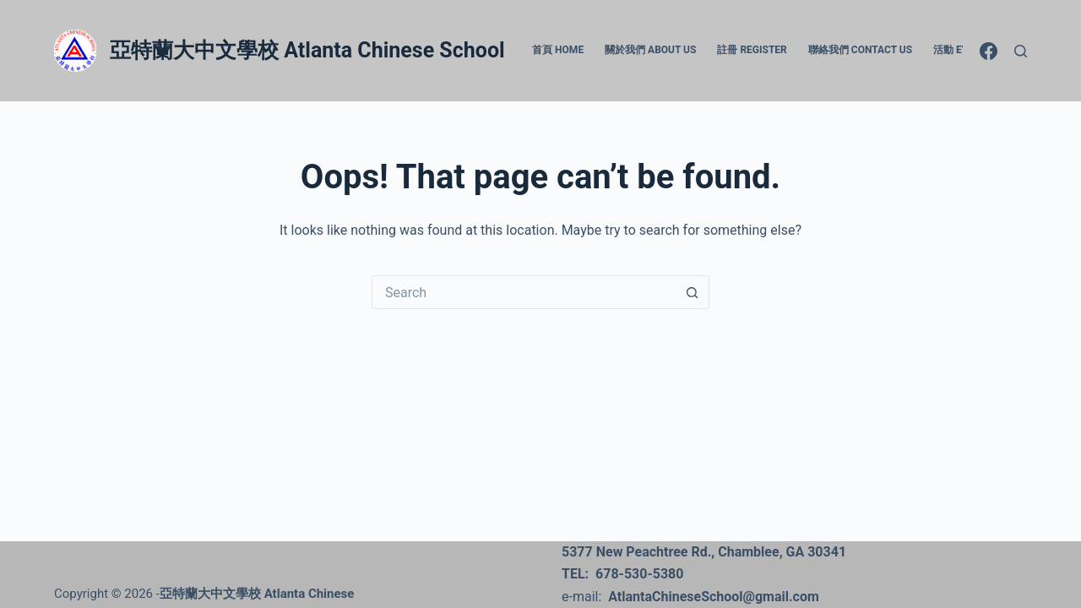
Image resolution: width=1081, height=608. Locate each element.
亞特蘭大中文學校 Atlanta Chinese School (307, 50)
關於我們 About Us (650, 50)
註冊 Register (751, 50)
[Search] (1020, 51)
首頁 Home (558, 50)
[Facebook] (988, 51)
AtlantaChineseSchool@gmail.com (713, 597)
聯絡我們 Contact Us (860, 50)
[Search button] (692, 292)
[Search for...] (524, 292)
